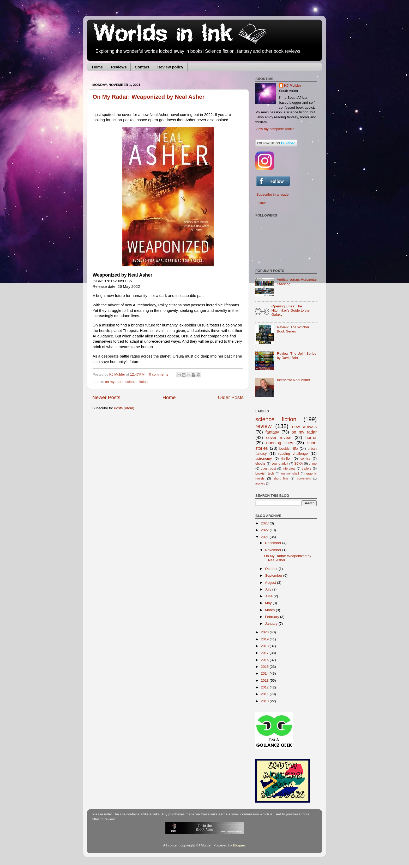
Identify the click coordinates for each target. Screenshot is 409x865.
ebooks (260, 463)
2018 (265, 646)
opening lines (279, 442)
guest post (268, 468)
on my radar (114, 382)
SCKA (298, 463)
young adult (280, 463)
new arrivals (304, 426)
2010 (265, 701)
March (270, 610)
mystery (260, 483)
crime (313, 463)
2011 (265, 694)
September (274, 575)
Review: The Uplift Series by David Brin (296, 356)
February (272, 617)
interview (288, 468)
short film (281, 478)
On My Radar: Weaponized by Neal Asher (148, 96)
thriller (286, 458)
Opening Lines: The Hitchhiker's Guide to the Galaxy (290, 310)
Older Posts (231, 397)
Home (97, 67)
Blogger (239, 845)
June (269, 596)
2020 (265, 632)
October (272, 569)
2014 (265, 673)
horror (311, 437)
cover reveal (278, 437)
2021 (265, 537)
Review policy (170, 67)
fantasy (272, 432)
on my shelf (290, 473)
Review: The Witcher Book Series (293, 329)
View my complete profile (274, 129)
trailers (306, 468)
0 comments (159, 374)
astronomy (263, 458)
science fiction (136, 382)
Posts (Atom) (124, 408)
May (269, 603)
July (268, 589)
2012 (265, 687)
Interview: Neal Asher (293, 380)
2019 (265, 639)
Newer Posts (106, 397)
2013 (265, 680)
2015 (265, 667)
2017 (265, 653)
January (272, 624)
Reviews (119, 67)
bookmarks (304, 478)
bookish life (288, 449)
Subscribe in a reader (273, 194)
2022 (265, 530)
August (271, 583)
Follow (260, 203)
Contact (142, 67)
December (273, 543)
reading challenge (293, 453)
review (263, 426)
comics (305, 458)
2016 (265, 660)
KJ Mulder (117, 374)
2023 (265, 523)
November (273, 550)
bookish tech (264, 473)
